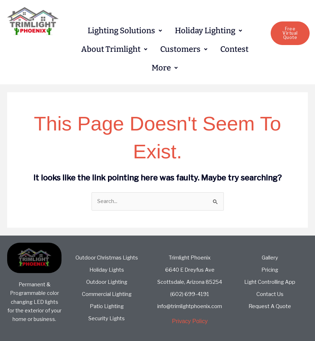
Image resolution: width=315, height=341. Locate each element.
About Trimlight (114, 49)
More (165, 68)
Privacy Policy (190, 321)
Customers (183, 49)
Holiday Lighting (208, 30)
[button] (124, 30)
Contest (234, 49)
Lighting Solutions (125, 30)
